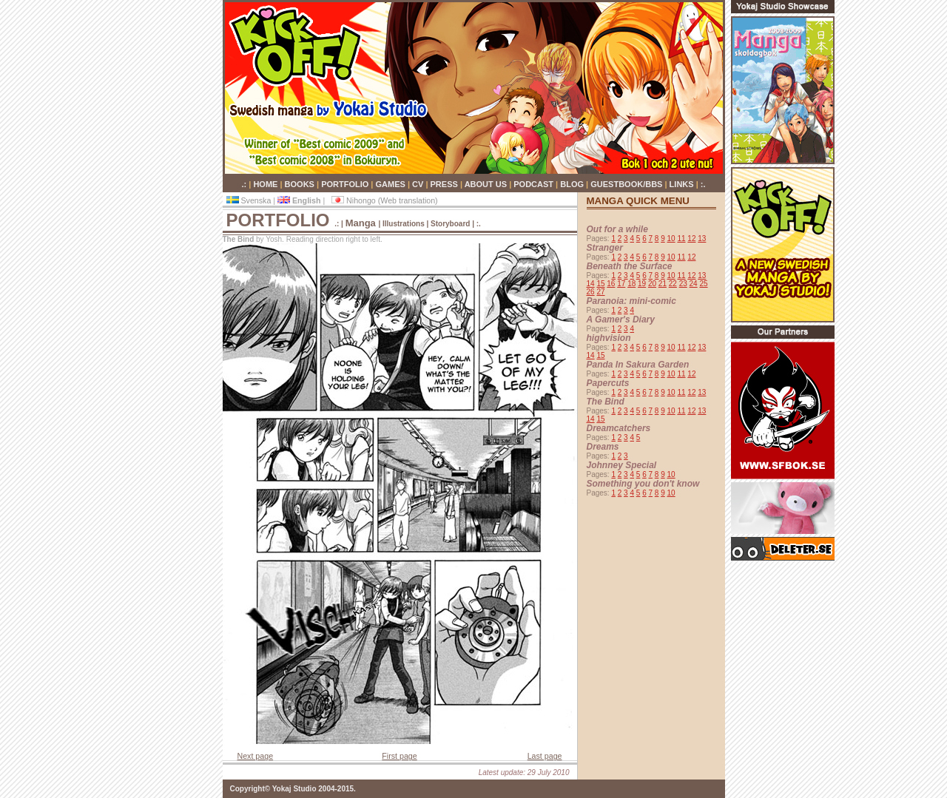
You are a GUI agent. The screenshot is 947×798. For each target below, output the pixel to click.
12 (691, 238)
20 (652, 284)
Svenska (250, 200)
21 (662, 284)
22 (673, 284)
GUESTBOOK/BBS (627, 184)
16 (611, 284)
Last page (545, 755)
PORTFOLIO (346, 184)
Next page (255, 755)
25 (703, 284)
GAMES (392, 184)
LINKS (683, 184)
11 (681, 238)
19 (642, 284)
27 (600, 292)
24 (694, 284)
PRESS (445, 184)
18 (631, 284)
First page (399, 755)
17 (621, 284)
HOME (266, 184)
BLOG (573, 184)
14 (591, 284)
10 (671, 238)
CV (418, 184)
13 (702, 238)
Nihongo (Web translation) (384, 200)
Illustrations (403, 224)
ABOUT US (487, 184)
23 (683, 284)
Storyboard (451, 224)
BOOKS (301, 184)
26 (591, 292)
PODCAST (534, 184)
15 (600, 284)
